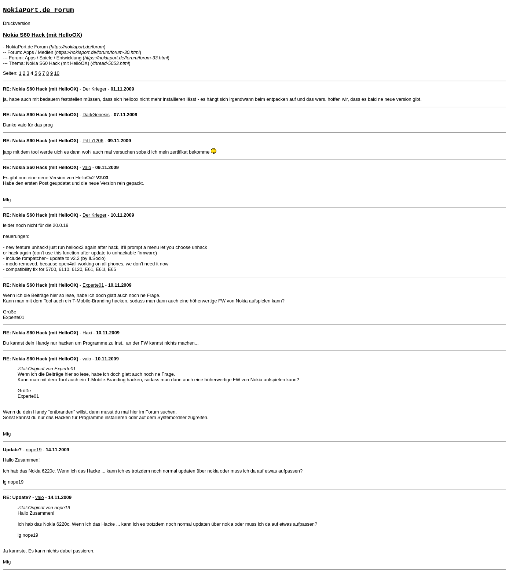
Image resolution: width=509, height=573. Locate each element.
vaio (87, 167)
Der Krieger (94, 89)
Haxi (87, 332)
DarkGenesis (96, 114)
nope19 (34, 449)
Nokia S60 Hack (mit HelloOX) (42, 35)
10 (56, 73)
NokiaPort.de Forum (38, 10)
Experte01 (93, 285)
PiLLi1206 (93, 140)
